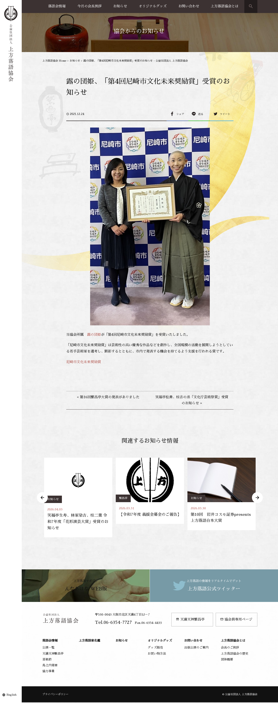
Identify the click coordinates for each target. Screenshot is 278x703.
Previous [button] (42, 497)
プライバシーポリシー (55, 694)
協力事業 (48, 671)
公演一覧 (48, 648)
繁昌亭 (123, 498)
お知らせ (120, 6)
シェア (180, 114)
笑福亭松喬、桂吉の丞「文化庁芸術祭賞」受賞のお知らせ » (191, 400)
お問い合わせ (188, 6)
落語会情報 (57, 6)
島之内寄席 (50, 665)
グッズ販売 (155, 648)
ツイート (225, 114)
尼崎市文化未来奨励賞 (83, 362)
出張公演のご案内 (196, 648)
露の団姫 (94, 334)
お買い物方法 (157, 653)
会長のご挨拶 (230, 648)
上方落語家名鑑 (89, 641)
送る (200, 114)
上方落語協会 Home (54, 60)
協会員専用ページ (236, 620)
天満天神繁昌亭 (190, 620)
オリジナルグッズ (153, 6)
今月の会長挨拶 (89, 6)
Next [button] (257, 497)
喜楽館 (46, 659)
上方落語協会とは (224, 6)
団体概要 (227, 659)
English (12, 694)
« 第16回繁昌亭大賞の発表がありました (108, 397)
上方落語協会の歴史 (234, 653)
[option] (78, 498)
